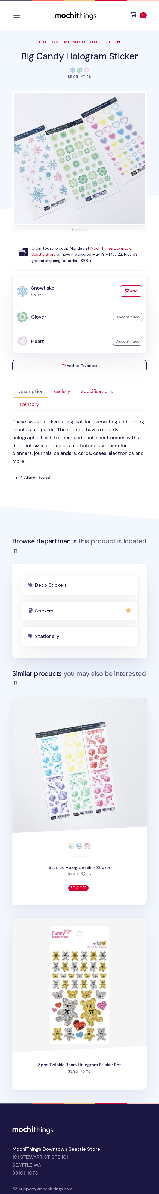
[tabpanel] (79, 450)
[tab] (72, 229)
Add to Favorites (79, 365)
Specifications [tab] (97, 391)
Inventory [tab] (28, 404)
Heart (37, 341)
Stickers (44, 611)
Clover (38, 317)
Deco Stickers (51, 585)
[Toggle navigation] (16, 15)
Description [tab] (30, 391)
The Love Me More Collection (79, 41)
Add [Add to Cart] (133, 290)
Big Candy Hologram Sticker (79, 56)
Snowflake (42, 288)
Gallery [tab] (62, 391)
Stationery (47, 636)
